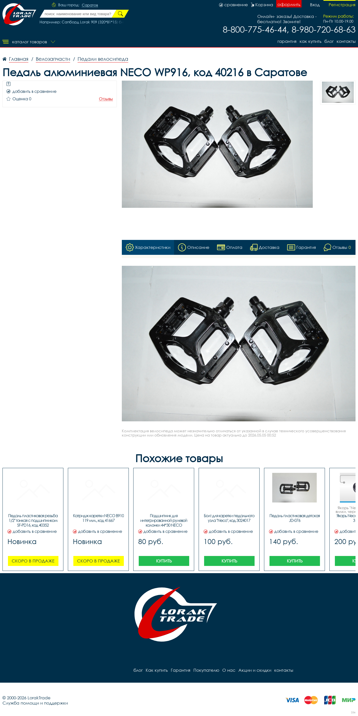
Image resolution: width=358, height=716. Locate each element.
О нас (228, 670)
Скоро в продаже (33, 560)
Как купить (310, 41)
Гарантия (287, 41)
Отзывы (106, 99)
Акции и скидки (254, 670)
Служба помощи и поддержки (35, 703)
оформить (288, 4)
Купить (164, 560)
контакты (346, 41)
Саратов (90, 5)
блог (329, 41)
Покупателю (206, 670)
